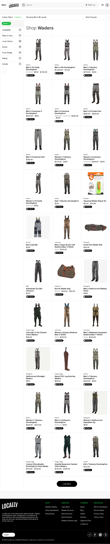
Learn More (66, 507)
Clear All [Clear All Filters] (18, 17)
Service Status (99, 510)
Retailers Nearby (51, 507)
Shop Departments (52, 510)
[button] (12, 30)
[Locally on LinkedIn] (100, 535)
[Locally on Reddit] (89, 535)
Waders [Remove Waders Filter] (6, 23)
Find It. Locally (92, 5)
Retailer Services (68, 510)
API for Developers (100, 507)
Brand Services (67, 514)
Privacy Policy (99, 514)
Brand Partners (67, 517)
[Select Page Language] (8, 535)
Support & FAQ (85, 520)
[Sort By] (97, 17)
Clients (82, 514)
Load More (67, 484)
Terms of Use (98, 517)
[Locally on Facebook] (95, 535)
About (82, 507)
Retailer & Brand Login (69, 520)
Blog (82, 510)
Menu (4, 5)
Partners (83, 517)
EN (103, 5)
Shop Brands (49, 514)
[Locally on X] (106, 535)
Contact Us (84, 524)
